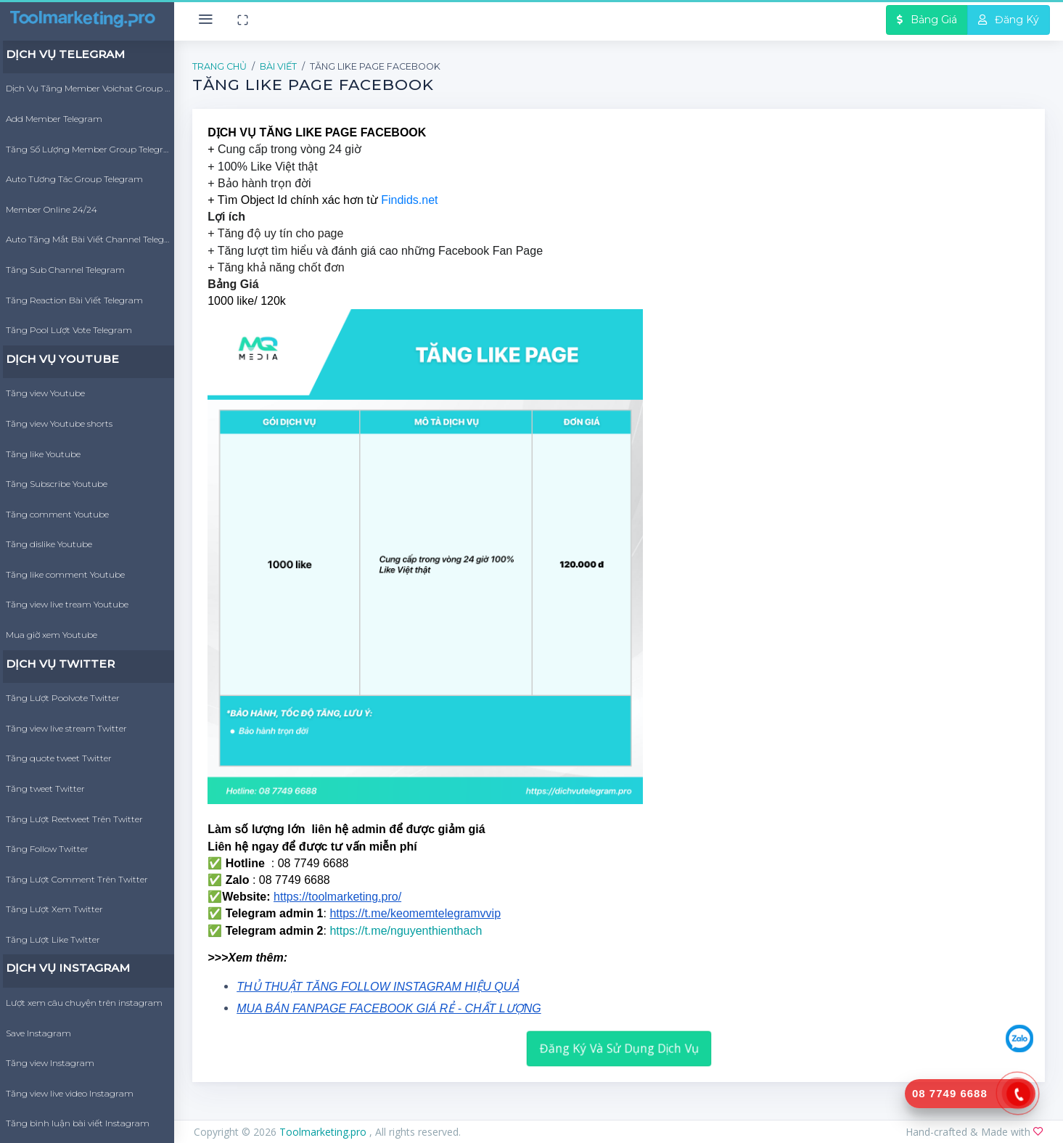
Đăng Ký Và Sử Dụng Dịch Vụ (619, 1048)
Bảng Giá (927, 19)
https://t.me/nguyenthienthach (405, 931)
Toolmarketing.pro (324, 1132)
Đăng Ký (1008, 19)
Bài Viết (278, 66)
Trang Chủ (219, 66)
